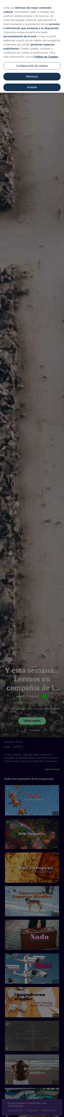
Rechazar (32, 72)
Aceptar (32, 83)
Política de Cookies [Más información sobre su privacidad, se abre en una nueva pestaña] (46, 52)
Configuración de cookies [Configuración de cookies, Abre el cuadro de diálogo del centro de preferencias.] (32, 61)
